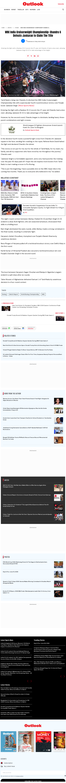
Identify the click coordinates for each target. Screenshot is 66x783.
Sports (10, 27)
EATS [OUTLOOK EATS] (26, 9)
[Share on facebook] (28, 56)
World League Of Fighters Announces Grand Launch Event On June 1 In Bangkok (42, 126)
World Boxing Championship (30, 294)
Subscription (8, 763)
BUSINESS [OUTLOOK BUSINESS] (7, 9)
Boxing (4, 294)
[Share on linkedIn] (34, 56)
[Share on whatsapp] (38, 56)
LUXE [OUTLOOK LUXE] (38, 9)
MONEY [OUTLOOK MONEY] (13, 9)
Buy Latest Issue (9, 766)
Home (3, 27)
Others (17, 27)
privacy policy (19, 776)
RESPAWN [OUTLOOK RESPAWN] (33, 9)
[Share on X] (31, 56)
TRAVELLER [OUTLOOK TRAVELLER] (20, 9)
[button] (28, 681)
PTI (26, 212)
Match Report (13, 294)
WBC (43, 294)
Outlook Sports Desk (32, 130)
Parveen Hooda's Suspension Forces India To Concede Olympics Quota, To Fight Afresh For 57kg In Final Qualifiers (43, 207)
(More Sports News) (26, 105)
